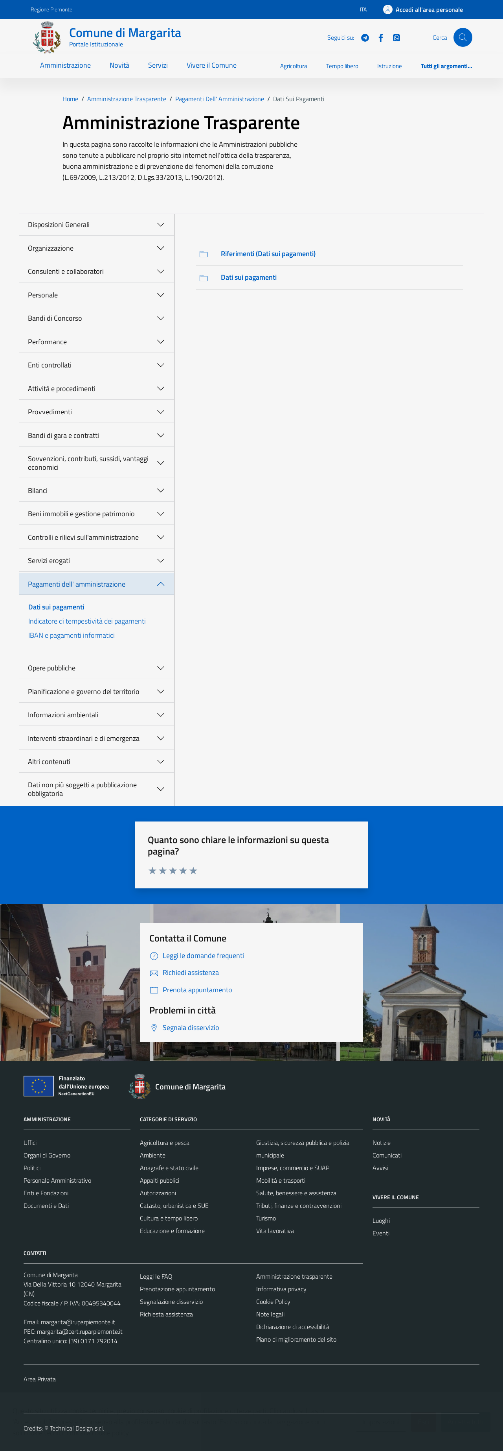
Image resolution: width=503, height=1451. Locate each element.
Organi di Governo (47, 1155)
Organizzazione (50, 248)
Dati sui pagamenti (56, 607)
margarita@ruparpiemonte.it (78, 1322)
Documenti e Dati (46, 1205)
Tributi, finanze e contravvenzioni (298, 1205)
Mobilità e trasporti (280, 1180)
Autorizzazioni (158, 1193)
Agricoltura (293, 65)
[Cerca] (462, 37)
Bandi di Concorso (55, 318)
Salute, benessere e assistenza (296, 1193)
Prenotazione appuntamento (177, 1289)
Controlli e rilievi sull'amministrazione (83, 537)
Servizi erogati (49, 560)
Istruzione (389, 65)
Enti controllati (50, 365)
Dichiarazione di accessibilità (292, 1326)
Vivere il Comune (212, 65)
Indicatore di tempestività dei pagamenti (87, 621)
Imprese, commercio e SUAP (292, 1167)
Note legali (270, 1314)
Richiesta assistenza (166, 1314)
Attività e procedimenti (61, 388)
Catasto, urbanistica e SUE (174, 1205)
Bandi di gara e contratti (63, 435)
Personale (43, 295)
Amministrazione (65, 65)
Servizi (158, 65)
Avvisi (380, 1167)
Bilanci (38, 490)
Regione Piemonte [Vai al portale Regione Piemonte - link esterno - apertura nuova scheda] (51, 9)
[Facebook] (378, 37)
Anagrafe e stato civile (169, 1167)
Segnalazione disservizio (171, 1301)
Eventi (381, 1233)
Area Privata (40, 1379)
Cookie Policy (273, 1301)
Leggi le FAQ (156, 1276)
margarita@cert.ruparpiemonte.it (80, 1331)
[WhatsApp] (393, 37)
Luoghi (381, 1220)
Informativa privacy (281, 1289)
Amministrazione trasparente (294, 1276)
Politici (32, 1167)
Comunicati (387, 1155)
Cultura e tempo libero (169, 1218)
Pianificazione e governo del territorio (84, 691)
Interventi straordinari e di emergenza (84, 738)
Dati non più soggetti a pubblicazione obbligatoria (82, 789)
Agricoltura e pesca (164, 1142)
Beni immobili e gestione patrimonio (81, 513)
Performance (47, 341)
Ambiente (152, 1155)
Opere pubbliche (51, 668)
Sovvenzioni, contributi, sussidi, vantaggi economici (88, 463)
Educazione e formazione (172, 1230)
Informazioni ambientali (63, 714)
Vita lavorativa (275, 1230)
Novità (119, 65)
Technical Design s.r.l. (77, 1428)
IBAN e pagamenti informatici (71, 635)
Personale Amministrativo (57, 1180)
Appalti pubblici (159, 1180)
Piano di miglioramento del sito (296, 1339)
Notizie (382, 1142)
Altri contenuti (49, 761)
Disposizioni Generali (59, 224)
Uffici (30, 1142)
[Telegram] (362, 37)
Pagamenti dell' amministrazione (76, 584)
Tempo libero (342, 65)
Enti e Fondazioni (46, 1193)
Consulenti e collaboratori (66, 271)
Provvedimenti (50, 411)
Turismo (266, 1218)
